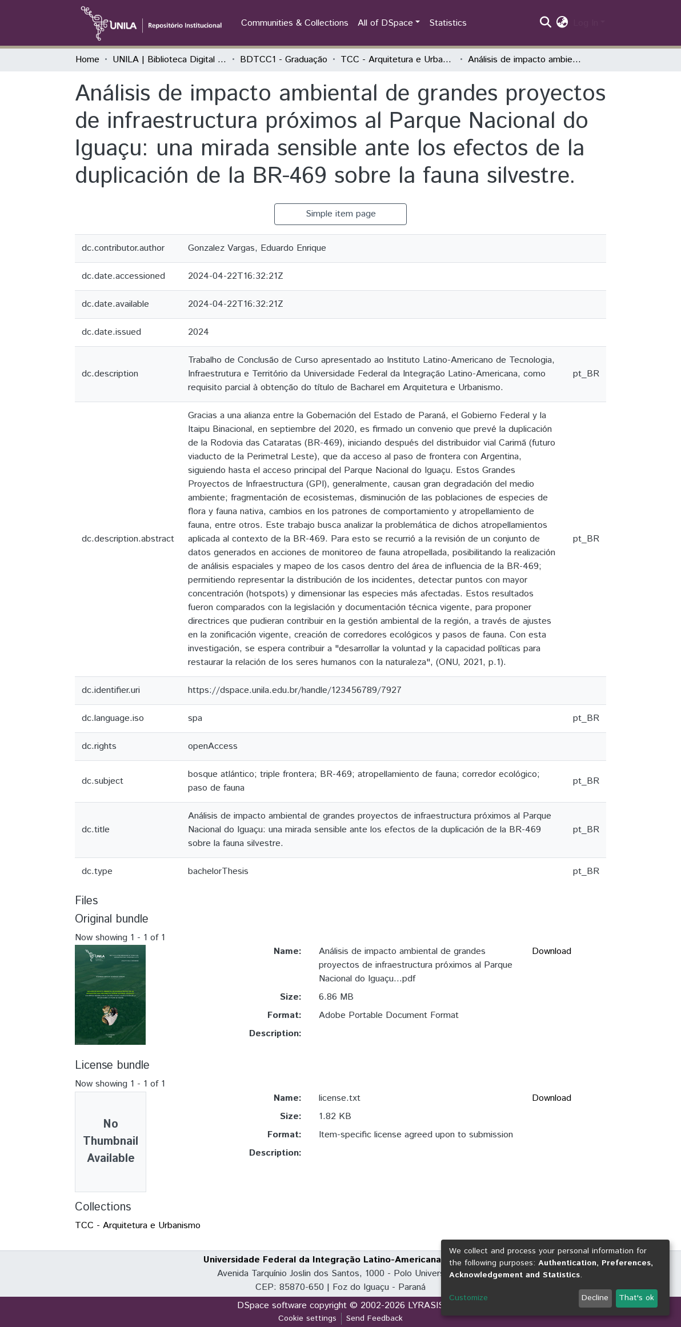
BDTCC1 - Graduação (283, 59)
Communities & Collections (294, 23)
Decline (595, 1298)
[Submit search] (546, 23)
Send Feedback (374, 1318)
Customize (468, 1298)
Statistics (448, 23)
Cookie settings (307, 1318)
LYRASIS (426, 1305)
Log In (585, 23)
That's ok (636, 1298)
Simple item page (341, 214)
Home (87, 59)
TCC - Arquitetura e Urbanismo (397, 59)
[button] (562, 23)
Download (551, 951)
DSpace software (272, 1305)
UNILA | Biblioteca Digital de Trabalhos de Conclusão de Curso (170, 59)
